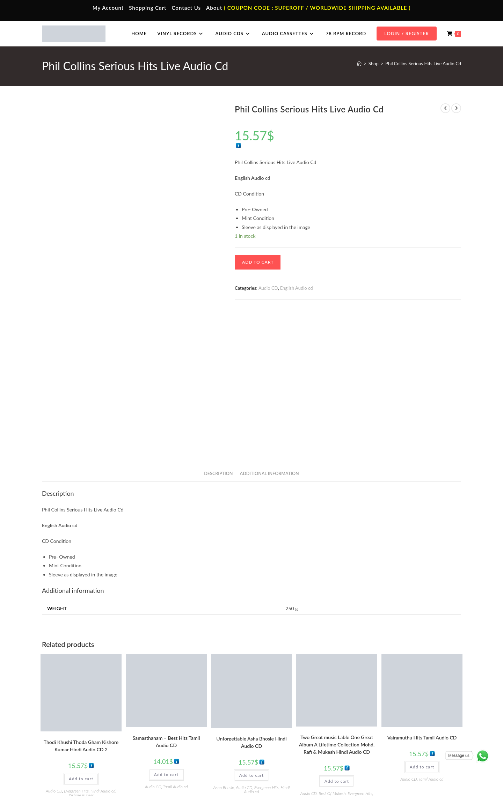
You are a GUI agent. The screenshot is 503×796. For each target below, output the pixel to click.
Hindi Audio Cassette (180, 722)
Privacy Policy (370, 776)
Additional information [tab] (269, 330)
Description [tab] (218, 330)
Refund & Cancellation (440, 776)
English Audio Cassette (181, 753)
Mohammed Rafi (350, 654)
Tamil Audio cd (175, 643)
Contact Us (186, 8)
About (214, 8)
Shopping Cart (147, 8)
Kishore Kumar (80, 652)
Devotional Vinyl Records (289, 753)
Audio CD (268, 288)
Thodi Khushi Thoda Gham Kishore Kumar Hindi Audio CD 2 (81, 603)
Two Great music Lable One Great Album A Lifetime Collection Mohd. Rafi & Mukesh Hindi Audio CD (336, 601)
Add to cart (258, 262)
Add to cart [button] (81, 636)
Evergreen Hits (76, 648)
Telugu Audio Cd (385, 733)
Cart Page (63, 743)
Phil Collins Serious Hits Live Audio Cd (423, 63)
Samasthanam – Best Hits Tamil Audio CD (166, 598)
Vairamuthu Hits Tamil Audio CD (422, 594)
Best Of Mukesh (332, 650)
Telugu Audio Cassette (181, 733)
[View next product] (456, 108)
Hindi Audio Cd (384, 722)
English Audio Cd (385, 753)
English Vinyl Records (285, 733)
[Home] (359, 63)
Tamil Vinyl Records (283, 712)
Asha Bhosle (223, 644)
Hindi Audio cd (102, 648)
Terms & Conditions (335, 776)
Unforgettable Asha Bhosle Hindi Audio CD (251, 599)
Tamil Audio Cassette (179, 712)
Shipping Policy (402, 776)
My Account (108, 8)
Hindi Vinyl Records (283, 722)
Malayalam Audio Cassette (185, 743)
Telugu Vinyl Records (284, 743)
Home (60, 712)
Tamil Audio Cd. (384, 712)
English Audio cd (296, 288)
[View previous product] (445, 108)
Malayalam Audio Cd (389, 743)
